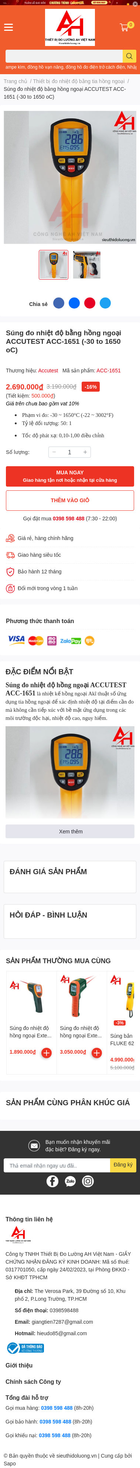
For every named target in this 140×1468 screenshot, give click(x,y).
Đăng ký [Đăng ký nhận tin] (123, 1164)
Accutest (49, 370)
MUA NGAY (70, 476)
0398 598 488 (69, 518)
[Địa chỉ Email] (70, 1165)
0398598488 (64, 1310)
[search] (129, 56)
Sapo (10, 1463)
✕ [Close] (135, 4)
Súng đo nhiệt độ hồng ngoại (48, 685)
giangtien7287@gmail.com (62, 1322)
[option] (53, 265)
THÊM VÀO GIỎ (70, 500)
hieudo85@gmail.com (62, 1333)
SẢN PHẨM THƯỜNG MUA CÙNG (58, 961)
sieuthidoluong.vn (77, 1455)
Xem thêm (71, 831)
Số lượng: (18, 452)
